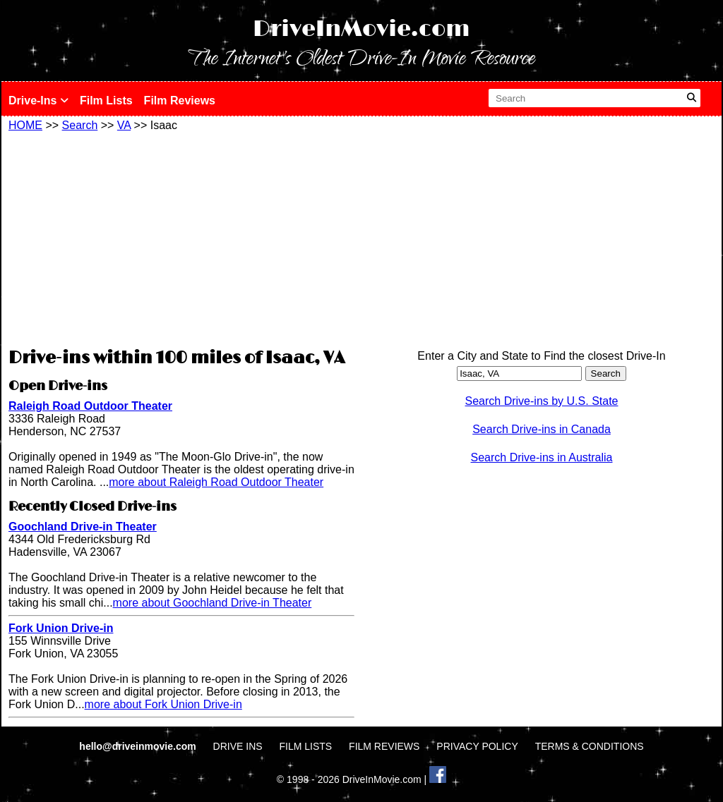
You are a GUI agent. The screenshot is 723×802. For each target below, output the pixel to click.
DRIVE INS (238, 746)
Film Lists (106, 101)
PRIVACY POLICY (477, 746)
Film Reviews (179, 101)
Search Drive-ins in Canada (541, 429)
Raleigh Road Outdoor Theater (90, 406)
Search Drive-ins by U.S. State (542, 401)
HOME (25, 125)
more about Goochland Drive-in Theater (212, 603)
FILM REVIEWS (384, 746)
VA (124, 125)
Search (80, 125)
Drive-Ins (38, 101)
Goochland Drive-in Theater (82, 527)
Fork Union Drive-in (60, 628)
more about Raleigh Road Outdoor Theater (216, 482)
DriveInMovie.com (361, 29)
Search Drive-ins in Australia (542, 457)
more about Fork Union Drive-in (163, 704)
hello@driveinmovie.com (138, 746)
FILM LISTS (306, 746)
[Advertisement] (181, 237)
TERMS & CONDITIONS (589, 746)
